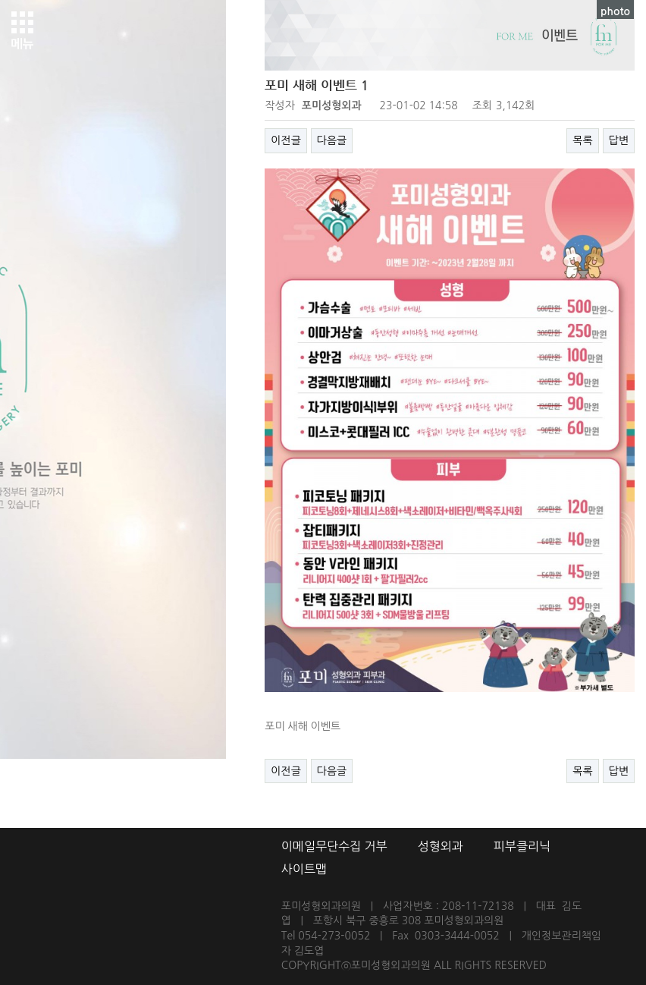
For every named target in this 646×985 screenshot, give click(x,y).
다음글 (332, 140)
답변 (619, 140)
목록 (582, 140)
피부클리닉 (522, 846)
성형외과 (440, 846)
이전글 (285, 140)
